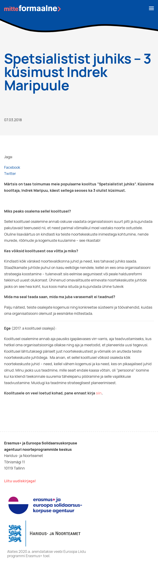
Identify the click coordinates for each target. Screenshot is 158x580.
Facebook (12, 167)
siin (99, 393)
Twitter (10, 173)
